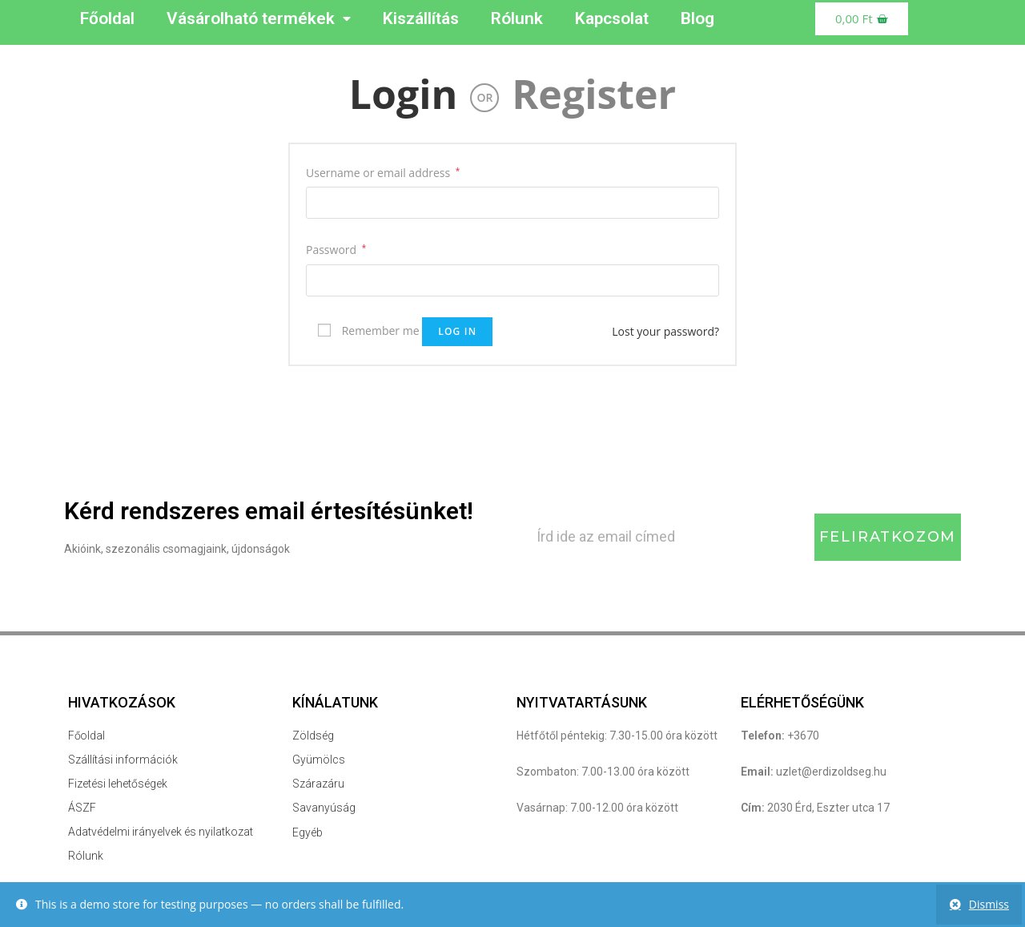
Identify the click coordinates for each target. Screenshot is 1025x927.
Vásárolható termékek (259, 19)
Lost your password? (665, 331)
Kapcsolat (612, 18)
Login (403, 94)
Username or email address (383, 172)
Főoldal (107, 18)
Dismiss (989, 904)
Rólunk (517, 18)
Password (336, 249)
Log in (457, 331)
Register (594, 94)
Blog (697, 18)
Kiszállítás (421, 18)
